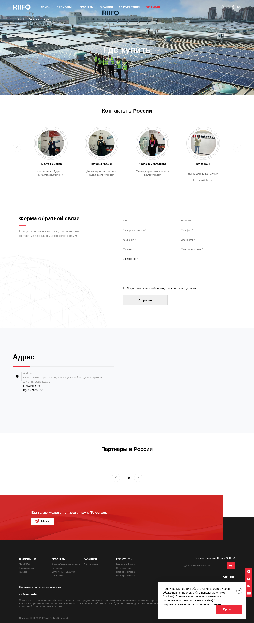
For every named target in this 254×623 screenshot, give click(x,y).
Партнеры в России (125, 572)
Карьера (23, 572)
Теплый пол (57, 568)
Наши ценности (26, 568)
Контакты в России (125, 564)
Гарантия (106, 7)
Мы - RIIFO (24, 564)
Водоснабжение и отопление (66, 564)
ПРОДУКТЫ (87, 7)
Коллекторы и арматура (63, 572)
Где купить (153, 7)
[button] (116, 478)
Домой (45, 7)
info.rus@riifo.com (152, 175)
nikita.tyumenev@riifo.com (50, 175)
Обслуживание (91, 564)
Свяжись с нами (124, 568)
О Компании (64, 7)
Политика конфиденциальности (40, 587)
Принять (228, 609)
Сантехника (57, 576)
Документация (129, 7)
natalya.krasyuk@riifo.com (101, 175)
